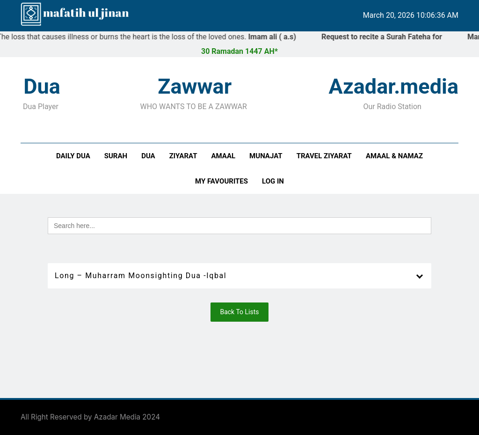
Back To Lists (239, 312)
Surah (115, 156)
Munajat (266, 156)
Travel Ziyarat (324, 156)
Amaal (223, 156)
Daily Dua (73, 156)
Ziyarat (183, 156)
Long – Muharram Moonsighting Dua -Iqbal (140, 275)
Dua (148, 156)
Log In (273, 181)
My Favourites (221, 181)
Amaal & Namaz (394, 156)
